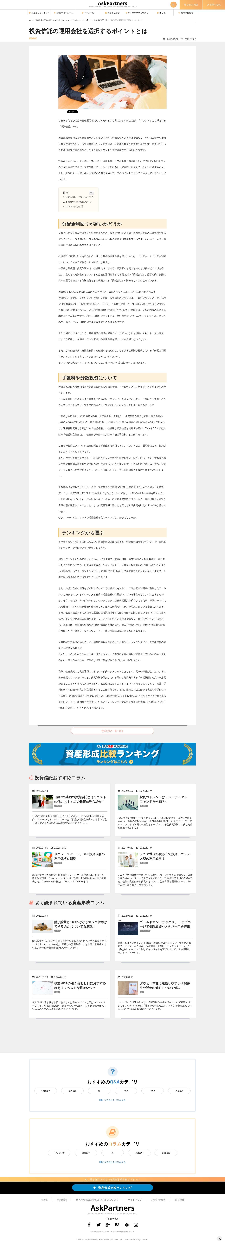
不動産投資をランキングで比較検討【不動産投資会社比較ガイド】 (112, 1232)
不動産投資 (45, 1091)
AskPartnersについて (137, 12)
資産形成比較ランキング (112, 1187)
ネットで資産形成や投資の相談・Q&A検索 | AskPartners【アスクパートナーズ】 (108, 1239)
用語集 (161, 12)
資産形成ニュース (63, 12)
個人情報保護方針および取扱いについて (97, 1199)
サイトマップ (135, 1199)
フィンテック (59, 1153)
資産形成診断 (112, 12)
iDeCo (152, 1091)
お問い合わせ (185, 12)
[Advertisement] (112, 1038)
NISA (126, 1091)
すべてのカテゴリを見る (112, 1100)
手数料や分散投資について (78, 201)
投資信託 (72, 1091)
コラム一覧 (88, 12)
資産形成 (179, 1091)
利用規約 (62, 1199)
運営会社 (179, 1199)
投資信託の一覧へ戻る (112, 730)
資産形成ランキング (39, 12)
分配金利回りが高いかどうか (79, 197)
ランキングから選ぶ (75, 206)
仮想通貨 (86, 1153)
